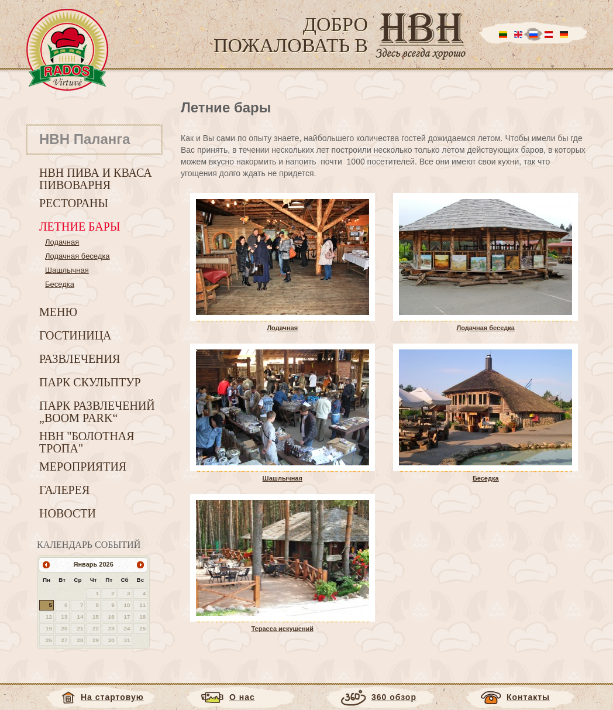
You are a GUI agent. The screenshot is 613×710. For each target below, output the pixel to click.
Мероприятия (82, 466)
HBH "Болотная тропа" (87, 442)
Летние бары (79, 226)
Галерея (64, 489)
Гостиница (75, 335)
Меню (58, 312)
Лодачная (62, 242)
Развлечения (79, 358)
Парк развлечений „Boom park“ (97, 411)
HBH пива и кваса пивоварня (95, 178)
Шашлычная (67, 270)
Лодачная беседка (77, 256)
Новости (67, 513)
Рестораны (73, 203)
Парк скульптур (90, 382)
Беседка (59, 284)
